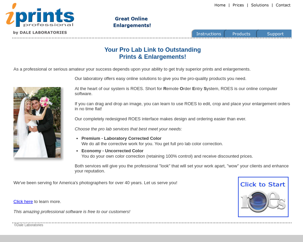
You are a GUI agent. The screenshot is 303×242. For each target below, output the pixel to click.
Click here (23, 201)
